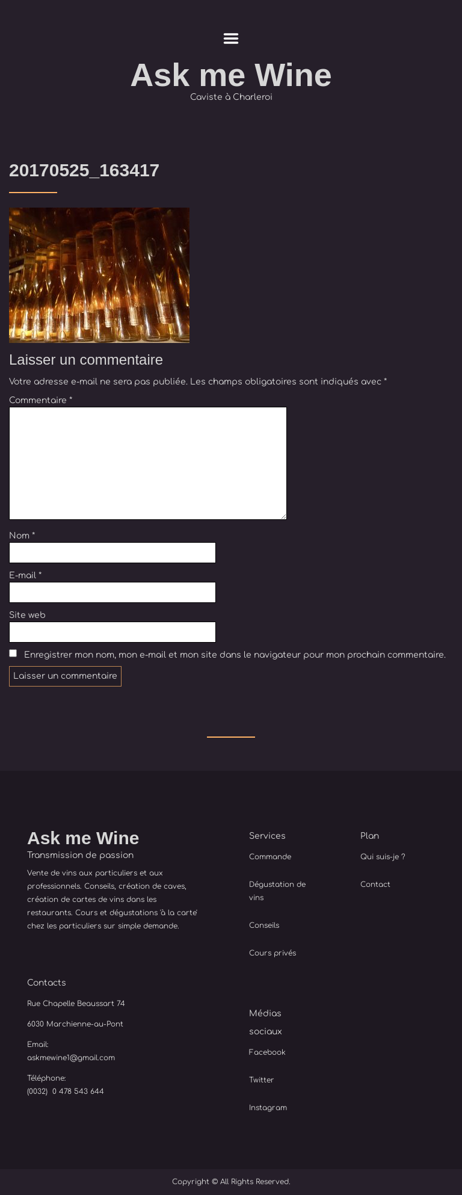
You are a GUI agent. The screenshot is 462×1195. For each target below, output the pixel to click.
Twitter (261, 1080)
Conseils (264, 925)
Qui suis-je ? (382, 857)
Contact (375, 884)
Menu (231, 38)
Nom (22, 535)
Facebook (267, 1052)
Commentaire (40, 400)
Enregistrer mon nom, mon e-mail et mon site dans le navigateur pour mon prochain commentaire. (235, 654)
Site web (27, 615)
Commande (270, 857)
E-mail (25, 575)
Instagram (268, 1108)
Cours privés (272, 953)
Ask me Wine (231, 75)
